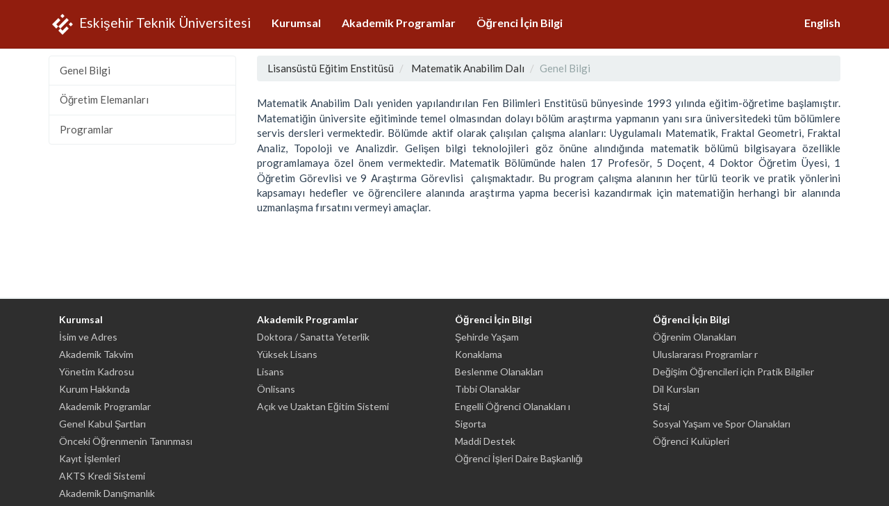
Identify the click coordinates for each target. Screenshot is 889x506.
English (822, 22)
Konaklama (478, 354)
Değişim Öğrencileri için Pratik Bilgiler (733, 371)
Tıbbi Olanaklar (487, 389)
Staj (661, 406)
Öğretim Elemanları (104, 99)
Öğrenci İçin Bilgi (519, 22)
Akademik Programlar (399, 22)
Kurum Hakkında (94, 389)
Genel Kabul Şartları (102, 424)
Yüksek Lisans (287, 354)
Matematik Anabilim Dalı (467, 68)
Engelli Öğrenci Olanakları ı (512, 406)
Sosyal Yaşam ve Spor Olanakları (721, 424)
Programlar (86, 129)
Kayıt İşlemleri (89, 458)
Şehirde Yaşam (487, 337)
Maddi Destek (485, 441)
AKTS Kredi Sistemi (102, 476)
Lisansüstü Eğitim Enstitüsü (330, 68)
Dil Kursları (676, 389)
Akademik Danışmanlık (107, 493)
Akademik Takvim (96, 354)
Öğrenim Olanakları (694, 337)
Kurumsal (296, 22)
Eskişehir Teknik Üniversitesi (150, 24)
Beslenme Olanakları (499, 371)
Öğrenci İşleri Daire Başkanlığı (519, 458)
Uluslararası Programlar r (705, 354)
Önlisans (276, 389)
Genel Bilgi (85, 70)
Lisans (270, 371)
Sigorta (470, 424)
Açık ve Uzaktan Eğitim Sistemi (323, 406)
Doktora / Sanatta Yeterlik (313, 337)
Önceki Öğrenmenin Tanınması (125, 441)
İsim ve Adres (88, 337)
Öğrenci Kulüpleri (691, 441)
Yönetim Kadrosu (96, 371)
